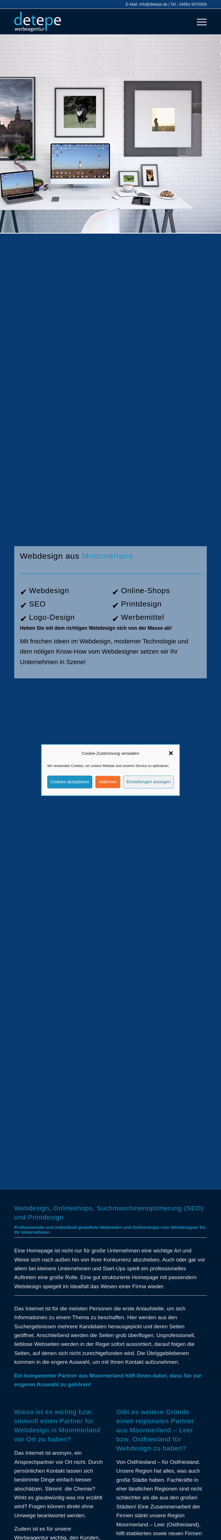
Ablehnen (108, 782)
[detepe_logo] (37, 21)
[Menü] (199, 21)
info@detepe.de (153, 4)
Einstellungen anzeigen (148, 782)
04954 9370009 (193, 4)
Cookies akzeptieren (69, 782)
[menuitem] (199, 21)
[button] (171, 753)
